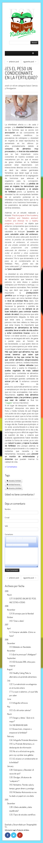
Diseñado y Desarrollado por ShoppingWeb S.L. (21, 825)
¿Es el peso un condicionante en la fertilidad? (21, 73)
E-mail (7, 517)
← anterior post (13, 61)
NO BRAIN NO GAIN (20, 725)
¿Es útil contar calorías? (22, 710)
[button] (7, 538)
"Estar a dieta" (18, 621)
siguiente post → (29, 61)
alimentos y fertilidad (14, 488)
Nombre (7, 509)
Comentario (9, 534)
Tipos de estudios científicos (24, 814)
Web (6, 526)
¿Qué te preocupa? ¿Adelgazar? (24, 654)
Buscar (34, 43)
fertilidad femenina (13, 484)
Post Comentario (12, 570)
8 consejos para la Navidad (23, 613)
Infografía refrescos (20, 703)
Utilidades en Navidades (22, 647)
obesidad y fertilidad (14, 481)
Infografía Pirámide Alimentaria (25, 740)
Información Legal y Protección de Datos (17, 830)
